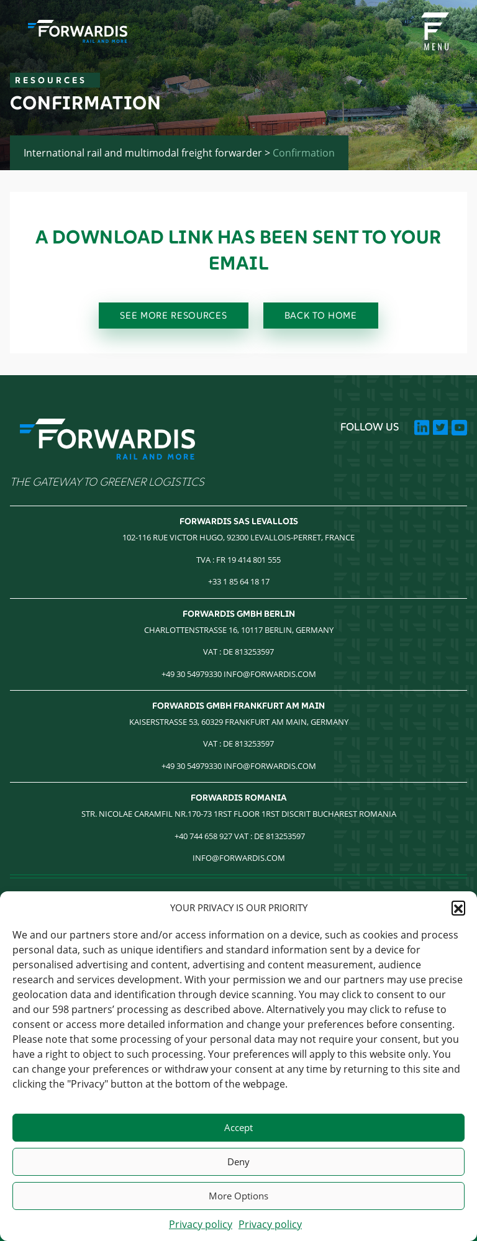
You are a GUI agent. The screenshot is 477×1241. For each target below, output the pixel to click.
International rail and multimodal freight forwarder (143, 153)
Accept (238, 1127)
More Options (238, 1195)
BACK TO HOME (320, 315)
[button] (458, 907)
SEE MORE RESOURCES (173, 315)
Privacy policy (200, 1224)
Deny (238, 1161)
